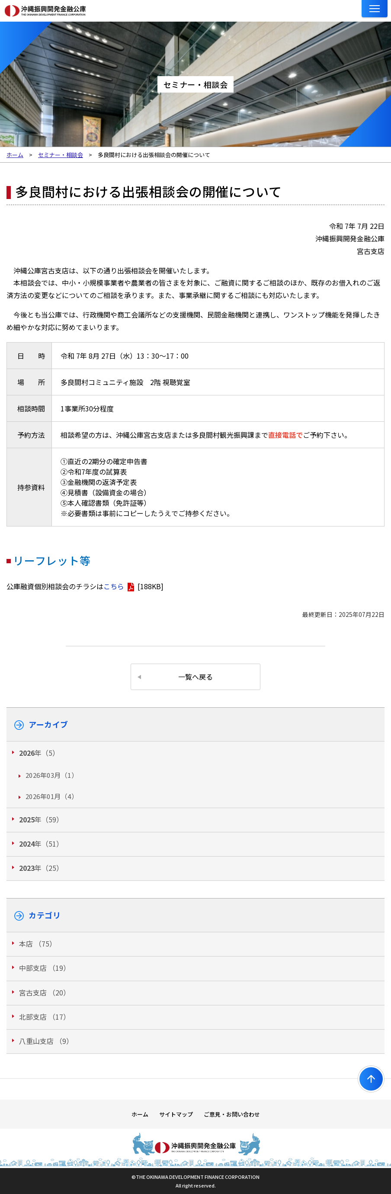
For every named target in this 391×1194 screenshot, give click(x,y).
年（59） (41, 819)
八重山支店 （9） (46, 1041)
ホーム (139, 1114)
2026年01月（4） (52, 796)
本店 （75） (37, 943)
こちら (113, 586)
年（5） (39, 753)
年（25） (41, 868)
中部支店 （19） (44, 968)
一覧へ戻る (195, 676)
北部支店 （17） (44, 1016)
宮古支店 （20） (44, 992)
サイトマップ (176, 1114)
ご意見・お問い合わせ (232, 1114)
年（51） (41, 843)
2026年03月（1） (52, 775)
